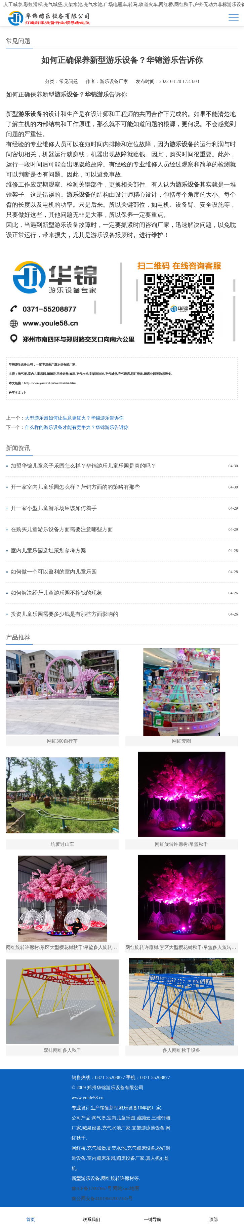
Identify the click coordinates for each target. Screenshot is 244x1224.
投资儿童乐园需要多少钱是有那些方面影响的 (64, 614)
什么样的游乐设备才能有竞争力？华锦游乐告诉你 (76, 427)
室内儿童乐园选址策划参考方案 (48, 550)
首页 (30, 1215)
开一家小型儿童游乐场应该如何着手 (54, 508)
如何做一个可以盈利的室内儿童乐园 (54, 572)
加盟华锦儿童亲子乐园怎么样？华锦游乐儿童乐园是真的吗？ (83, 466)
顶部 (213, 1215)
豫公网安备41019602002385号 (102, 1198)
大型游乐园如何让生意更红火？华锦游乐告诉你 (74, 418)
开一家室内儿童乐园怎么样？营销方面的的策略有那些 (75, 487)
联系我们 (91, 1215)
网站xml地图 (126, 1188)
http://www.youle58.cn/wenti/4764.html (50, 383)
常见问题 (68, 81)
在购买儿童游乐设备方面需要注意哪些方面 (62, 529)
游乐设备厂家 (114, 81)
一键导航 (152, 1215)
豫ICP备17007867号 (92, 1188)
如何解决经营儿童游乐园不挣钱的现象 (56, 593)
